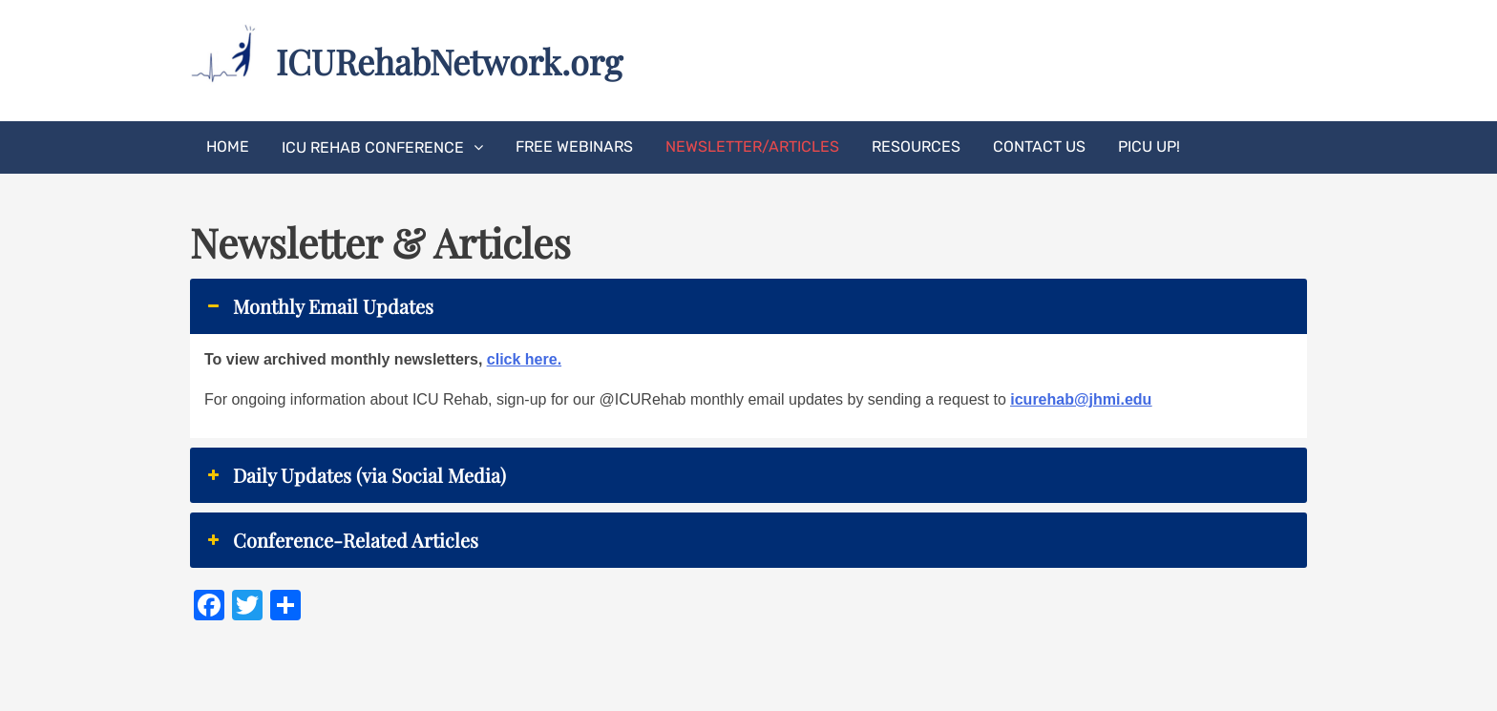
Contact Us (1039, 146)
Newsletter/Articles (752, 146)
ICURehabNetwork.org (449, 61)
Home (227, 146)
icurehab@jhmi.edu (1080, 399)
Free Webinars (574, 146)
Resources (916, 146)
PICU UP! (1149, 146)
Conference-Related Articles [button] (341, 540)
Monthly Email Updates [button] (318, 306)
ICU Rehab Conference (373, 147)
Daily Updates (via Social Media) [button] (355, 475)
